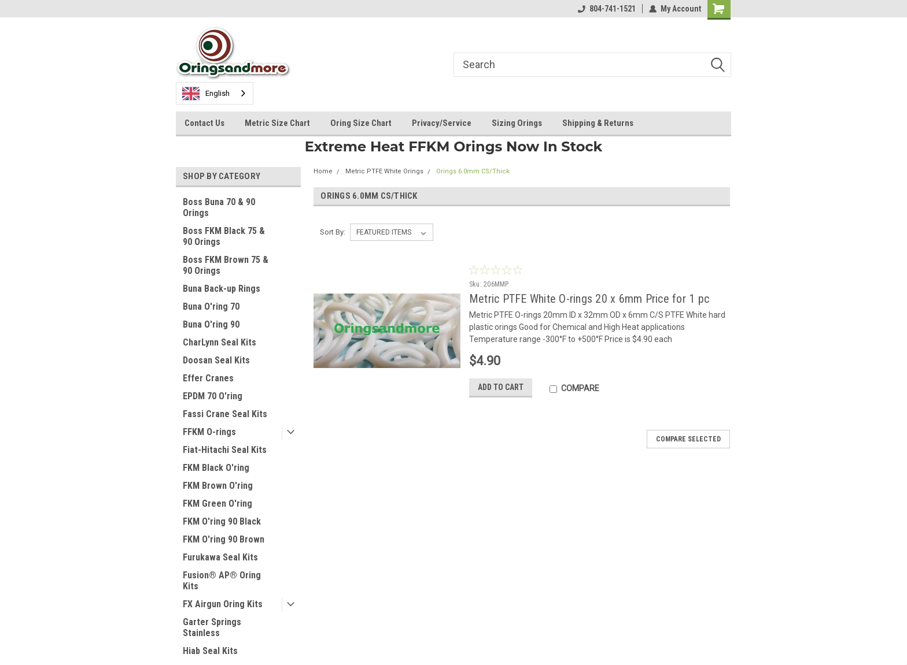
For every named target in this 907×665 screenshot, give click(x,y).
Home (323, 171)
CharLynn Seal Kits (219, 342)
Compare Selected (688, 439)
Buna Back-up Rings (221, 288)
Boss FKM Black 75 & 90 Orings (224, 236)
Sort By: (332, 232)
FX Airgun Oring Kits (223, 604)
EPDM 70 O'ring (212, 396)
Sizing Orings (517, 123)
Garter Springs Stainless (212, 627)
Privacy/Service (441, 123)
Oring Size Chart (361, 123)
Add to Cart (500, 387)
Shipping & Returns (597, 123)
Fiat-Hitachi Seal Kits (225, 449)
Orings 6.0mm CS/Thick (473, 171)
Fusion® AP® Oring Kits (222, 581)
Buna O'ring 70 (211, 306)
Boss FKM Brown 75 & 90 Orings (225, 265)
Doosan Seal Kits (216, 360)
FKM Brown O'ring (218, 485)
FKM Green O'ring (217, 503)
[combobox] (214, 93)
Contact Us (204, 123)
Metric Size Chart (277, 123)
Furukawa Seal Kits (220, 557)
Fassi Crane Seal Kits (225, 413)
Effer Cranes (208, 378)
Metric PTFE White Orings (384, 171)
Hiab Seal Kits (210, 650)
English (206, 94)
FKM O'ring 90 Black (222, 521)
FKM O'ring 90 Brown (223, 539)
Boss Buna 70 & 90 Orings (219, 207)
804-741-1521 (607, 8)
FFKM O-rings (209, 431)
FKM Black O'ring (216, 467)
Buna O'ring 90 (211, 324)
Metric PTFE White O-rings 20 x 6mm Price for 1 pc (589, 299)
